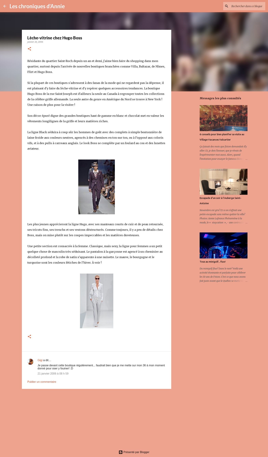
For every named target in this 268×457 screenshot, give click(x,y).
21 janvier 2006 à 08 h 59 (53, 373)
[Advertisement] (97, 418)
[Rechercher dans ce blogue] (247, 6)
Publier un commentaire (41, 381)
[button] (29, 49)
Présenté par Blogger (134, 452)
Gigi (40, 360)
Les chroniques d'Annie (37, 6)
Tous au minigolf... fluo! (213, 261)
